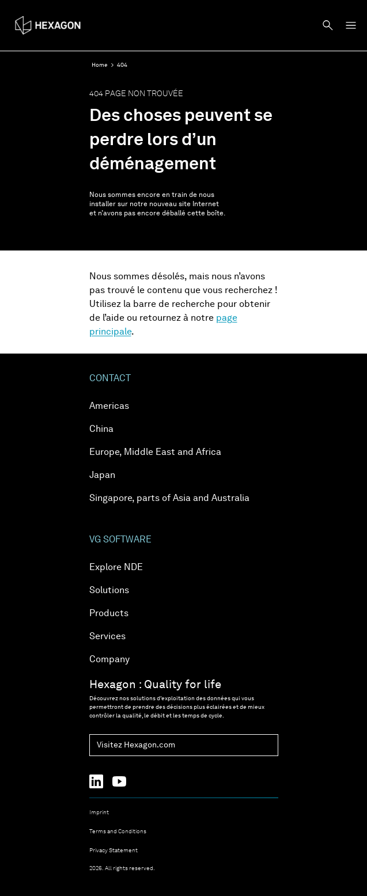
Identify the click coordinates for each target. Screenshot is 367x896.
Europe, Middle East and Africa (155, 452)
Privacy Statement (113, 850)
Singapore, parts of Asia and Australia (169, 498)
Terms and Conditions (117, 831)
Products (108, 613)
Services (107, 636)
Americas (109, 406)
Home (100, 65)
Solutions (109, 590)
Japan (102, 475)
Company (109, 660)
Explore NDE (116, 567)
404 (122, 65)
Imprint (99, 812)
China (101, 429)
